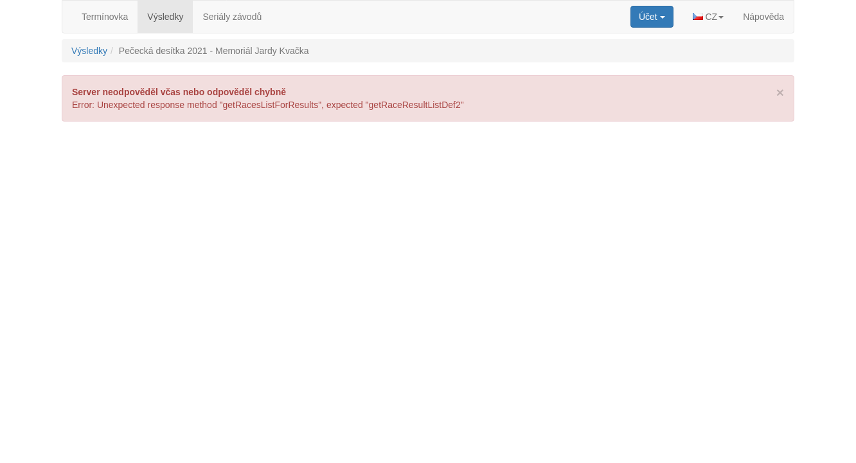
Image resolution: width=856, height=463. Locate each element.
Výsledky (165, 17)
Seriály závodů (232, 17)
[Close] (780, 92)
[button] (708, 17)
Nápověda (763, 17)
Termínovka (105, 17)
